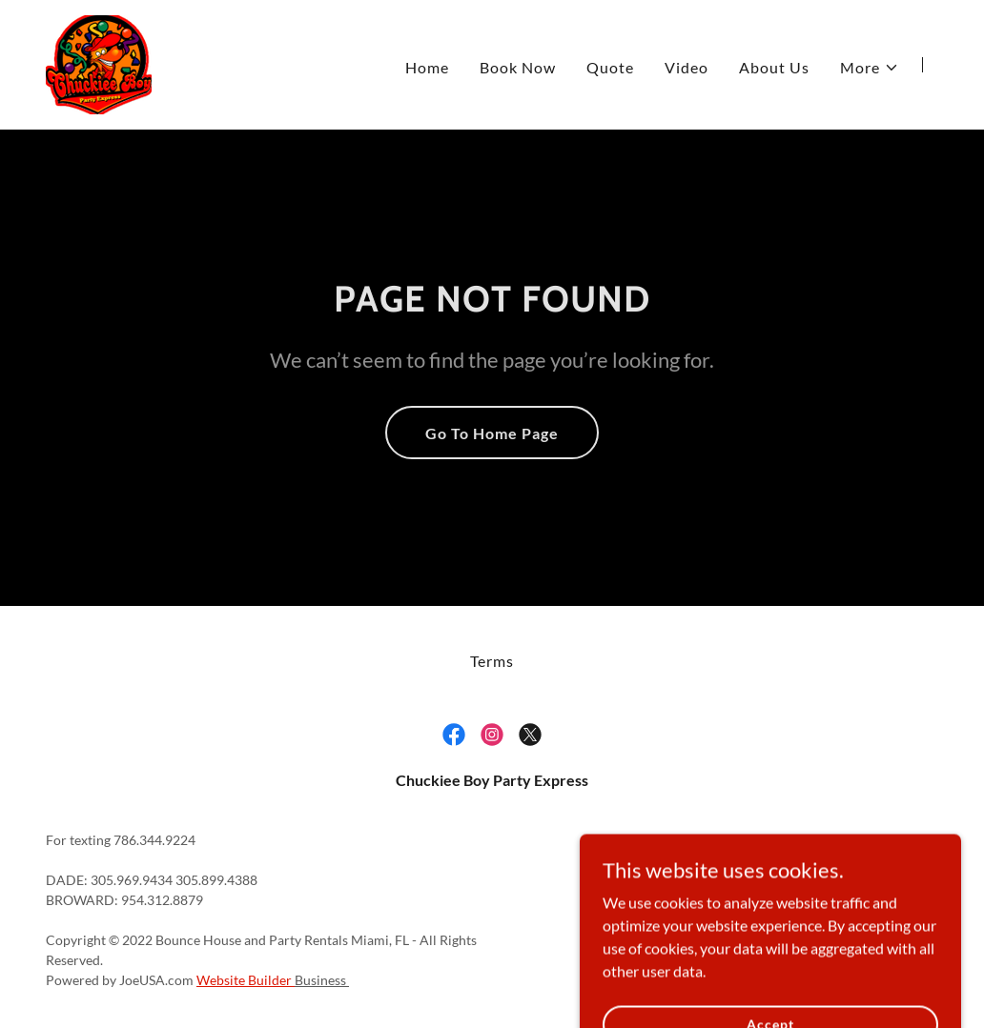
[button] (869, 67)
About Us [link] (774, 67)
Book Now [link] (518, 67)
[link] (99, 62)
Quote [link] (610, 67)
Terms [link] (492, 661)
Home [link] (427, 67)
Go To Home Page (492, 433)
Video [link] (686, 67)
